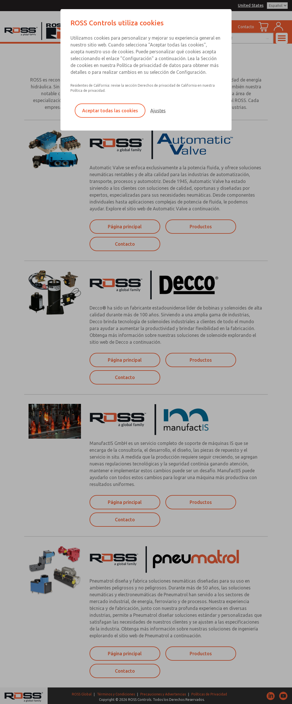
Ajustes (158, 110)
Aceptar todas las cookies (110, 110)
